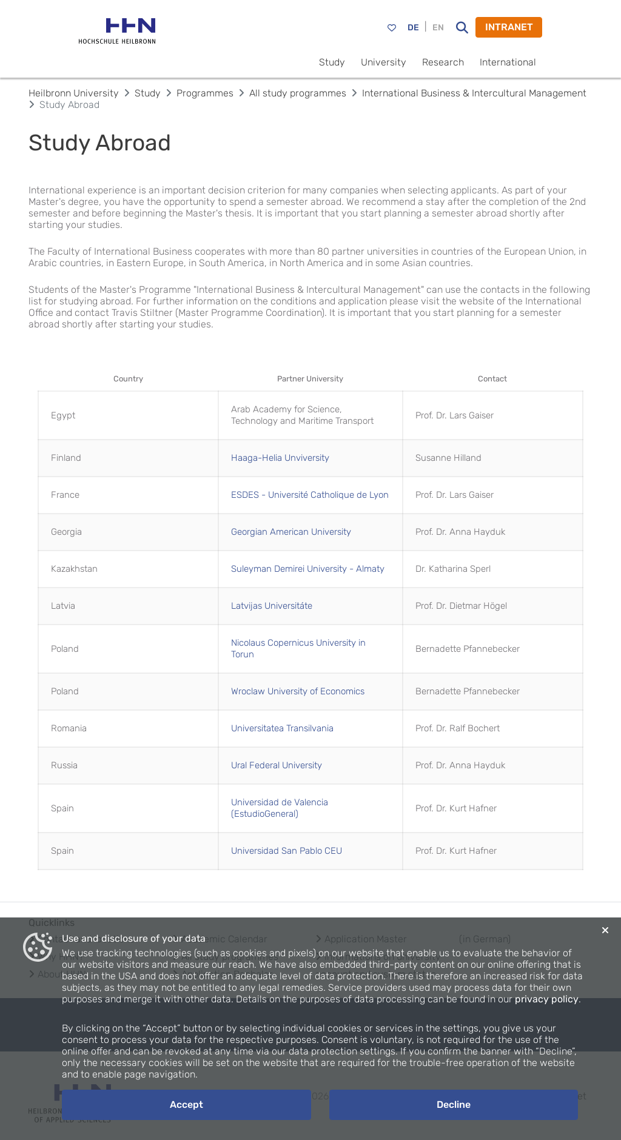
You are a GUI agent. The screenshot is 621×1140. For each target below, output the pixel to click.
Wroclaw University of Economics (297, 691)
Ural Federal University (276, 765)
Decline (454, 1104)
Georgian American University (291, 531)
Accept (186, 1104)
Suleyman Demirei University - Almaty (307, 568)
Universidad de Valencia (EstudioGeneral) (279, 808)
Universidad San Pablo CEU (286, 850)
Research (443, 62)
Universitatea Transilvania (282, 728)
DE (413, 27)
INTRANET (509, 27)
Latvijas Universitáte (271, 605)
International (508, 62)
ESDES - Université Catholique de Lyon (310, 494)
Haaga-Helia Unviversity (280, 457)
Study (332, 62)
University (383, 62)
